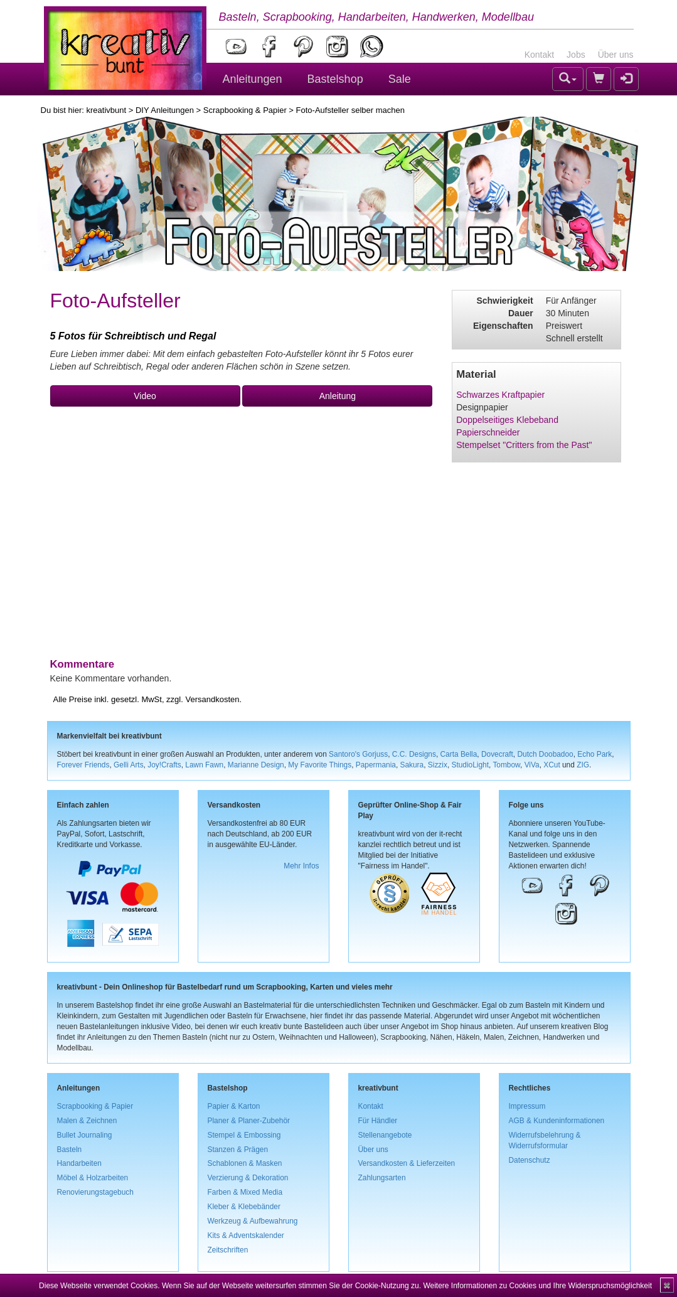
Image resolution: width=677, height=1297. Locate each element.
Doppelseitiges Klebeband (507, 420)
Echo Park (594, 754)
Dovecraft (497, 754)
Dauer (520, 313)
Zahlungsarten (382, 1177)
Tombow (506, 765)
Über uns (616, 55)
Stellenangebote (385, 1135)
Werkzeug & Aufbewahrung (253, 1221)
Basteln (69, 1149)
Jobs (576, 55)
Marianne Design (256, 765)
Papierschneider (488, 432)
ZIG (583, 765)
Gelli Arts (129, 765)
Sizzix (437, 765)
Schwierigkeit (504, 301)
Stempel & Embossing (244, 1135)
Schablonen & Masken (245, 1163)
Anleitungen (252, 79)
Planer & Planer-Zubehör (249, 1120)
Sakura (412, 765)
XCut (551, 765)
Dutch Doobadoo (545, 754)
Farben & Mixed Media (245, 1192)
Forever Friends (83, 765)
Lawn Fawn (204, 765)
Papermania (376, 765)
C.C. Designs (414, 754)
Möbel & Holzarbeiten (93, 1177)
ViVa (532, 765)
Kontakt (539, 55)
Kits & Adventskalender (246, 1235)
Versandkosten (212, 699)
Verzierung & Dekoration (248, 1177)
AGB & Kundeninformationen (557, 1120)
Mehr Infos (301, 866)
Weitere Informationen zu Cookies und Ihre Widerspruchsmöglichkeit (537, 1285)
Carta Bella (458, 754)
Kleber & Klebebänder (244, 1206)
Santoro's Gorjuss (358, 754)
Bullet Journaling (84, 1135)
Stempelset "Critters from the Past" (524, 445)
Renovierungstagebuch (95, 1192)
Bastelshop (335, 79)
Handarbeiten (79, 1163)
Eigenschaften (503, 326)
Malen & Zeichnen (87, 1120)
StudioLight (470, 765)
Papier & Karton (234, 1106)
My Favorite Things (319, 765)
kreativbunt (106, 110)
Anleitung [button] (337, 396)
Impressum (527, 1106)
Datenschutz (529, 1160)
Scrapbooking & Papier (245, 110)
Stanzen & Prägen (238, 1149)
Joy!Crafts (164, 765)
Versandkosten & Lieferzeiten (407, 1163)
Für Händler (378, 1120)
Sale (399, 79)
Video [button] (145, 396)
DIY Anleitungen (165, 110)
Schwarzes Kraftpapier (500, 395)
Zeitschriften (228, 1250)
